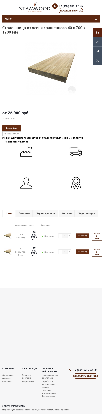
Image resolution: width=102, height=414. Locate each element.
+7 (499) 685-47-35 (71, 6)
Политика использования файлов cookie (49, 393)
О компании (8, 375)
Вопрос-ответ (29, 381)
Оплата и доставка (26, 376)
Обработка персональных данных (48, 384)
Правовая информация (49, 369)
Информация (29, 368)
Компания (8, 368)
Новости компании (7, 380)
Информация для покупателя (50, 376)
